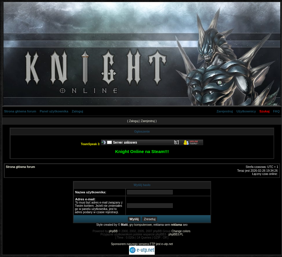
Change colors (181, 231)
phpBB (113, 231)
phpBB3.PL (175, 234)
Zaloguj (77, 111)
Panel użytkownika (54, 111)
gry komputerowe (140, 224)
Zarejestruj (225, 111)
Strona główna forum (20, 111)
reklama (176, 224)
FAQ (276, 111)
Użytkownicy (246, 111)
